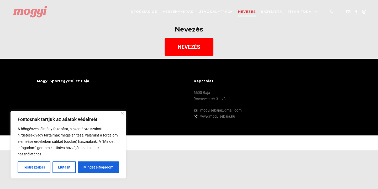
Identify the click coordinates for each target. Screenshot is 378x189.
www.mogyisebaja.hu (214, 116)
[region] (68, 144)
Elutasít (64, 167)
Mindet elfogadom (98, 167)
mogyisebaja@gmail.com (218, 110)
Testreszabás (34, 167)
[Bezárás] (122, 113)
